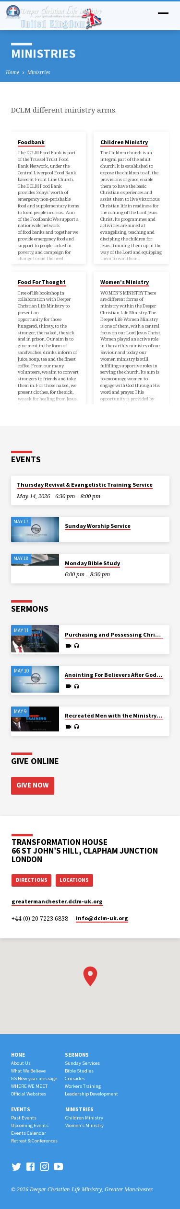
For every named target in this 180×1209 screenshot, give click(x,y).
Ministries (38, 72)
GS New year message (34, 1078)
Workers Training (83, 1086)
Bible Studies (79, 1071)
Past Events (23, 1118)
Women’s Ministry (124, 281)
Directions (32, 880)
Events (20, 1109)
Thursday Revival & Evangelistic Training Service (85, 484)
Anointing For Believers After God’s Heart (121, 674)
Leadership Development (91, 1094)
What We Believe (28, 1071)
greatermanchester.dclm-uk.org (57, 901)
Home (12, 72)
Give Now (32, 784)
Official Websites (28, 1094)
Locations (74, 880)
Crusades (75, 1078)
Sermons (77, 1054)
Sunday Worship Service (98, 525)
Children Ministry (124, 142)
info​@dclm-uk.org (102, 918)
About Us (21, 1063)
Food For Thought (42, 281)
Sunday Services (82, 1063)
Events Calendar (28, 1133)
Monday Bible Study (92, 563)
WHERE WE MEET (29, 1086)
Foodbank (31, 142)
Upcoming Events (29, 1125)
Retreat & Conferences (34, 1141)
